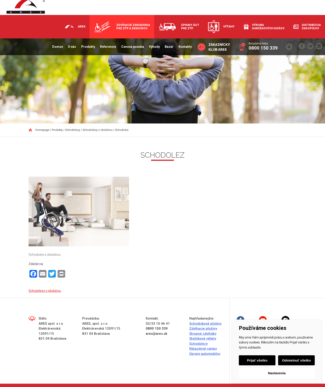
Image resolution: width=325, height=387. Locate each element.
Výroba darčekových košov (268, 26)
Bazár (168, 46)
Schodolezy (198, 344)
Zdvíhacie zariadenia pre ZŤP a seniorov (133, 26)
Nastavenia (276, 373)
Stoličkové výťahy (202, 339)
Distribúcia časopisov (311, 26)
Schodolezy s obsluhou (45, 291)
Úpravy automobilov (204, 354)
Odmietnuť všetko (296, 360)
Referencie (107, 46)
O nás (71, 46)
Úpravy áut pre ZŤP (190, 26)
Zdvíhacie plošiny (203, 328)
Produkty (87, 46)
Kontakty (184, 46)
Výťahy (228, 26)
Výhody (153, 46)
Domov (56, 46)
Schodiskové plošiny (205, 324)
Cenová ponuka (131, 46)
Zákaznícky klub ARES (218, 47)
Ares (81, 26)
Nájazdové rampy (203, 349)
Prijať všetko (257, 360)
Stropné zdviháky (202, 334)
